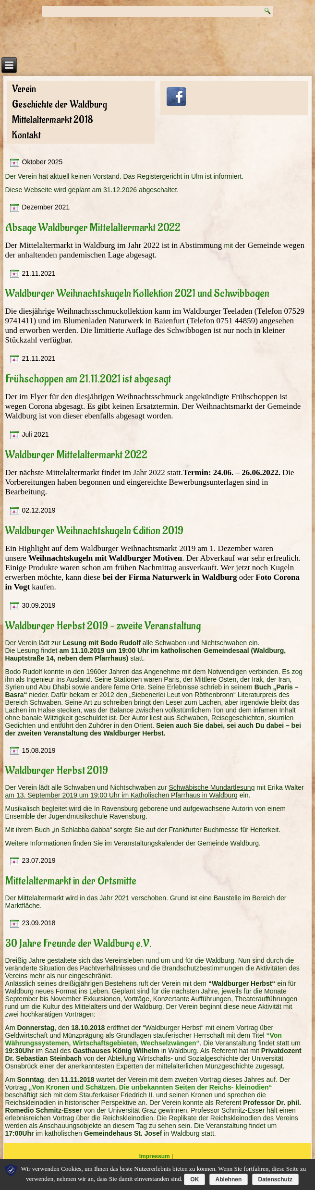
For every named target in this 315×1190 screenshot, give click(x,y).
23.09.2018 (39, 923)
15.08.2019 (39, 750)
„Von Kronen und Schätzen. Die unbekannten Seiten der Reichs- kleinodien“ (150, 1087)
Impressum (154, 1156)
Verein (24, 89)
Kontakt (26, 135)
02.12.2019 (39, 510)
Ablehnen (229, 1179)
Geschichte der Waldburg (59, 104)
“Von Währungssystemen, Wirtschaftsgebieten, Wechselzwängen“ (143, 1039)
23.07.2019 (39, 860)
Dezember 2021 (46, 207)
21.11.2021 (39, 273)
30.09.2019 (39, 605)
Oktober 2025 (42, 162)
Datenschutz (275, 1179)
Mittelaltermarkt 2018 (52, 119)
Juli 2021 (35, 434)
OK (194, 1179)
